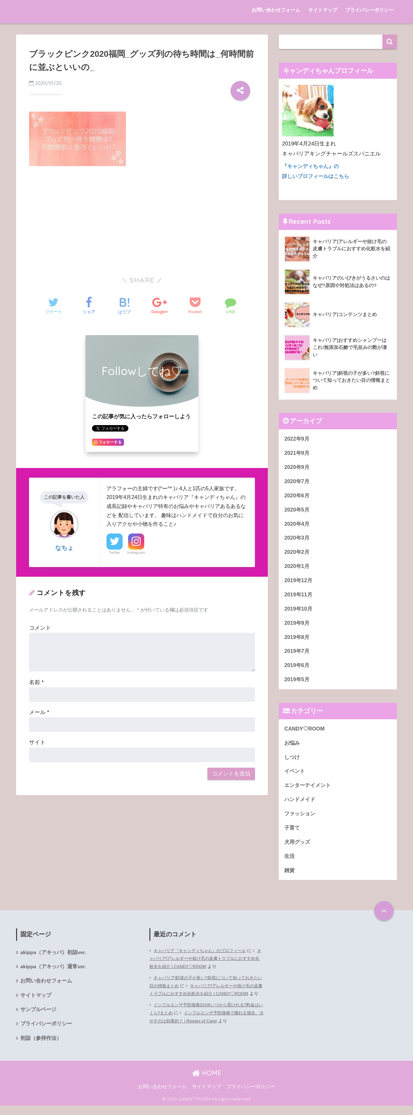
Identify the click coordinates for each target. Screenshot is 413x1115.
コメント (40, 628)
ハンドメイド (300, 805)
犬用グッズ (298, 849)
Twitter (114, 552)
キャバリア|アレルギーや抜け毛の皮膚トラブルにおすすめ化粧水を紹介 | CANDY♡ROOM (206, 970)
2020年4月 (297, 526)
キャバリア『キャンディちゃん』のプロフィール (203, 958)
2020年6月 (297, 496)
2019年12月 (298, 583)
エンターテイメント (309, 791)
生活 (289, 863)
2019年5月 (297, 684)
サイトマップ (322, 10)
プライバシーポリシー (369, 10)
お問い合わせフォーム (276, 10)
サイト (37, 742)
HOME (206, 1082)
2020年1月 (297, 569)
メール (39, 712)
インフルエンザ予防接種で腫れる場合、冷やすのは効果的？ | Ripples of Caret (205, 1032)
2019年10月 (298, 612)
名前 (36, 682)
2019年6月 (297, 670)
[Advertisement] (142, 219)
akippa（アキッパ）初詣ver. (53, 960)
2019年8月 (297, 641)
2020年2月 (297, 554)
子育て (292, 834)
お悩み (292, 748)
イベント (295, 777)
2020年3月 (297, 540)
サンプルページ (38, 1018)
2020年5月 (297, 511)
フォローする (108, 442)
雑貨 (289, 878)
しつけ (292, 762)
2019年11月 (298, 597)
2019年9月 (297, 626)
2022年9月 (297, 439)
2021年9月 (297, 453)
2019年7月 (297, 655)
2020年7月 (297, 482)
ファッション (300, 820)
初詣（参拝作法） (41, 1047)
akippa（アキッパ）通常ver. (53, 975)
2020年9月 (297, 468)
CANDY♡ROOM (305, 734)
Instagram (136, 552)
